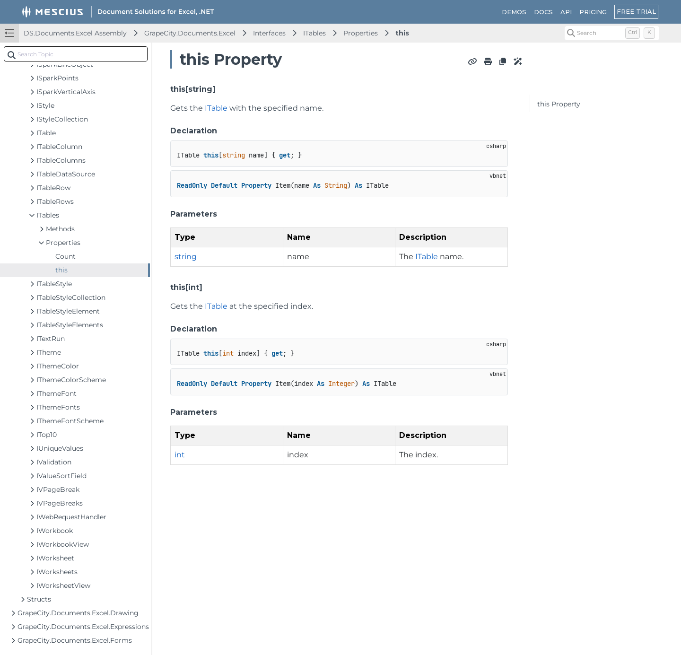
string (186, 256)
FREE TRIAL (636, 11)
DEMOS (514, 12)
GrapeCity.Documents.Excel (190, 33)
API (566, 12)
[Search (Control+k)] (612, 33)
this (402, 33)
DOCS (543, 12)
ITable (216, 108)
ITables (314, 33)
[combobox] (76, 53)
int (180, 454)
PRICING (593, 12)
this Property (558, 104)
